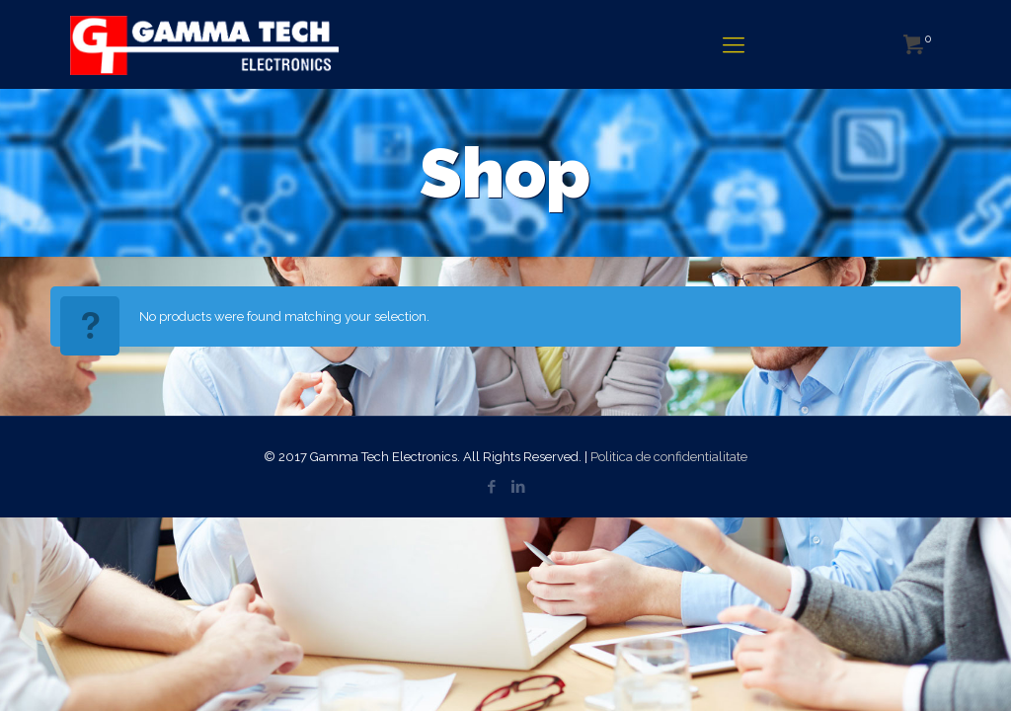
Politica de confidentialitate (668, 456)
